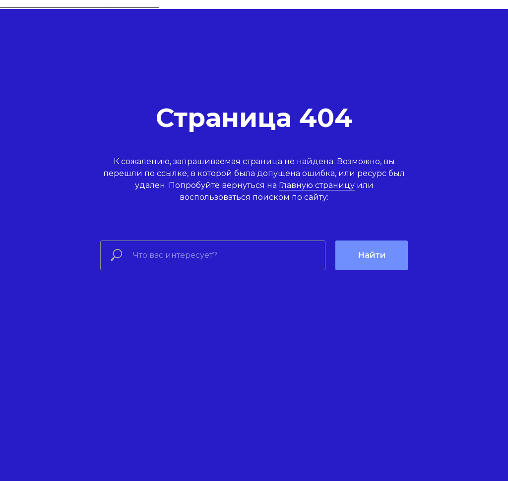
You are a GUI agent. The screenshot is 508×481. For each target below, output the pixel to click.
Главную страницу (317, 185)
